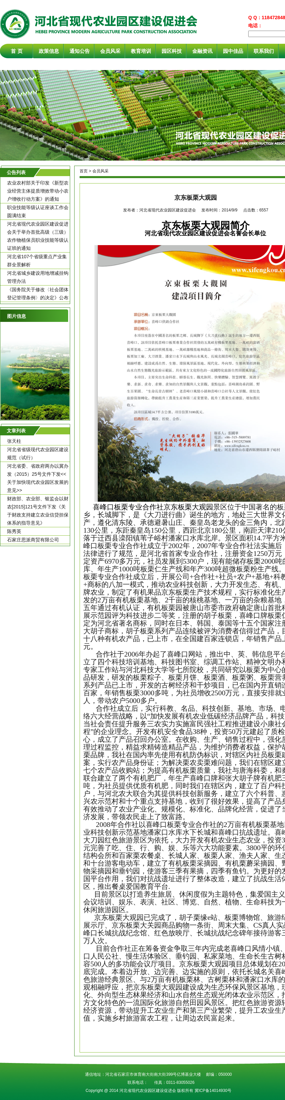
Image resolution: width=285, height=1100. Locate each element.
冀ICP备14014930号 (213, 1090)
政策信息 (49, 51)
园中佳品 (233, 51)
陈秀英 (14, 531)
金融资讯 (202, 51)
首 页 (16, 51)
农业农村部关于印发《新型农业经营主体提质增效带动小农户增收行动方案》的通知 (37, 191)
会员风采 (110, 51)
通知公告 (79, 51)
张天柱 (14, 441)
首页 (84, 171)
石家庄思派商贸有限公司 (33, 539)
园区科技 (172, 51)
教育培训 (141, 51)
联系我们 (264, 51)
